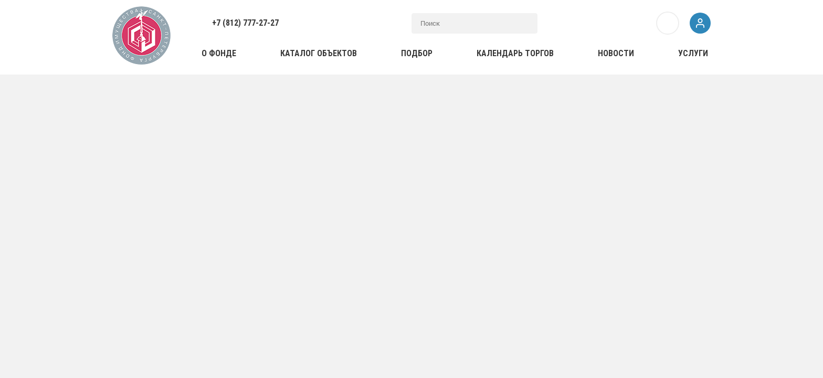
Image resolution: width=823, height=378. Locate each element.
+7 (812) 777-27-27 (245, 23)
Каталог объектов (318, 53)
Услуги (693, 53)
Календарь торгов (515, 53)
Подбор (416, 53)
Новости (616, 53)
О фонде (219, 53)
